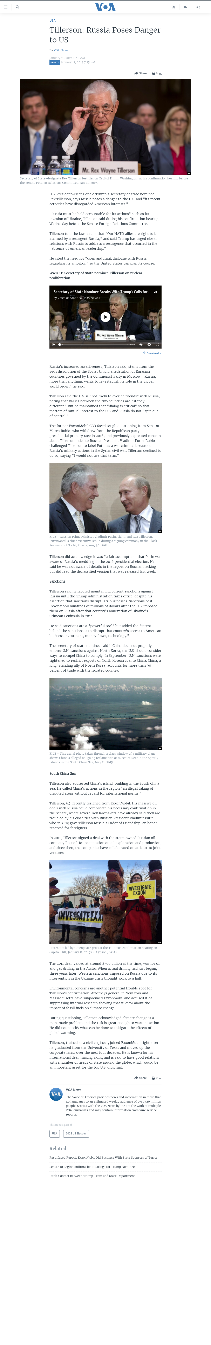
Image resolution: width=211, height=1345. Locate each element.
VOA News (61, 50)
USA (52, 20)
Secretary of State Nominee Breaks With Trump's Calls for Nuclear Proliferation (118, 292)
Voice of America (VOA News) (79, 298)
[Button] (140, 73)
